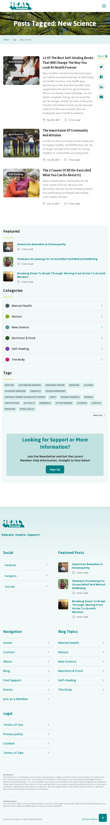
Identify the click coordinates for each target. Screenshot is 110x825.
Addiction (9, 385)
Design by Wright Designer (94, 819)
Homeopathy (45, 403)
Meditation (10, 409)
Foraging (88, 397)
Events (53, 397)
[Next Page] (99, 415)
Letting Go (82, 403)
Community (35, 391)
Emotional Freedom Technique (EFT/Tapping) (25, 397)
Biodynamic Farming (55, 385)
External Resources (70, 397)
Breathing (74, 385)
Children (88, 385)
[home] (20, 6)
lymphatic (96, 403)
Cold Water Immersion (15, 391)
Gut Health (29, 403)
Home (6, 39)
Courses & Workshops (55, 391)
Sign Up (55, 469)
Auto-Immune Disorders (30, 385)
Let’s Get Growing (64, 403)
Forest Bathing (12, 403)
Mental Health (27, 409)
